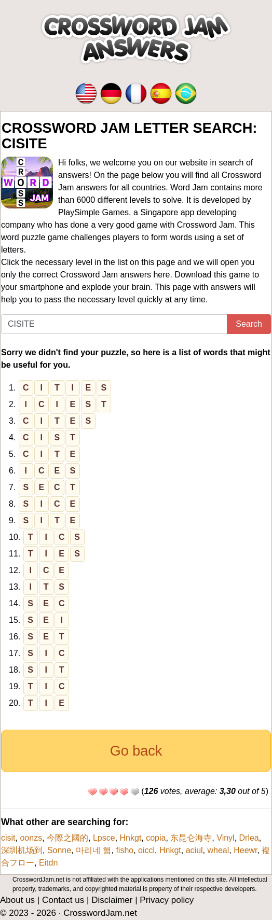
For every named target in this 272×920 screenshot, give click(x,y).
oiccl (146, 850)
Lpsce (104, 837)
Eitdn (48, 862)
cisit (8, 837)
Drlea (249, 837)
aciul (194, 850)
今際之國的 (67, 837)
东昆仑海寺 (191, 837)
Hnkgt (131, 837)
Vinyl (225, 837)
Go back (136, 751)
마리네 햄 (93, 850)
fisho (124, 850)
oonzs (31, 837)
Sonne (59, 850)
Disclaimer (111, 900)
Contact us (63, 900)
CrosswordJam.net (100, 913)
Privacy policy (167, 900)
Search (249, 323)
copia (156, 837)
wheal (218, 850)
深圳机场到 (22, 850)
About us (17, 900)
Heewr (245, 850)
